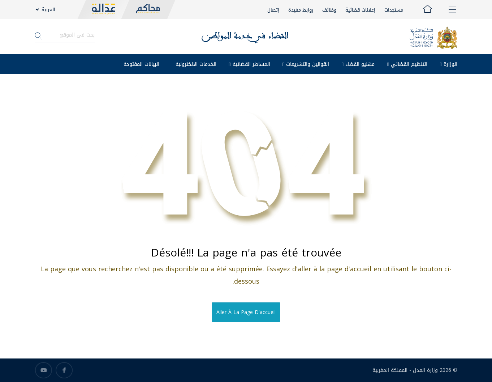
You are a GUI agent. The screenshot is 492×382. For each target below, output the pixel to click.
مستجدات (393, 9)
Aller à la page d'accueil (246, 312)
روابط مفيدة (300, 9)
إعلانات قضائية (360, 9)
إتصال (273, 9)
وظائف (329, 9)
